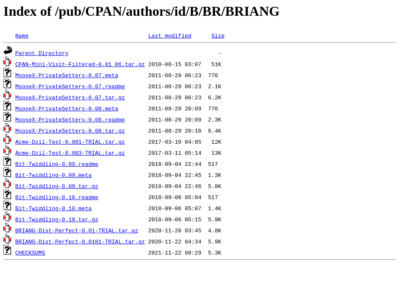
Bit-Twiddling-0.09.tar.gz (56, 186)
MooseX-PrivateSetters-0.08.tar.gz (70, 130)
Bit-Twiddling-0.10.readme (56, 197)
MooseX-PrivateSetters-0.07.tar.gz (70, 97)
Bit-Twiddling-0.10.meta (53, 208)
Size (217, 35)
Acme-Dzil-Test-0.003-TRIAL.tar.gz (70, 152)
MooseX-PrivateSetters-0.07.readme (70, 86)
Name (22, 35)
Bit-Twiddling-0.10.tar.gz (56, 219)
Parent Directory (42, 53)
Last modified (169, 35)
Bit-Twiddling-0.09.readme (56, 164)
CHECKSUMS (30, 252)
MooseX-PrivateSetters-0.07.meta (66, 75)
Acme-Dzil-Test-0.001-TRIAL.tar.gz (70, 141)
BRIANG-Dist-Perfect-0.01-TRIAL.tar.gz (76, 230)
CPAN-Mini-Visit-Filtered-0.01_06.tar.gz (80, 64)
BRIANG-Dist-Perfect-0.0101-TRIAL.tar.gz (80, 241)
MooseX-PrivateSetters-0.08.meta (66, 108)
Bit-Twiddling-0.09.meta (53, 175)
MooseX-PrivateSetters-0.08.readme (70, 119)
